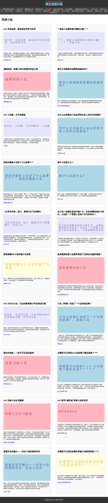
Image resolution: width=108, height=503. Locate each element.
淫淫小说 (19, 9)
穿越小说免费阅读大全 (64, 482)
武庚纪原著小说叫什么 (82, 9)
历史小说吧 (6, 491)
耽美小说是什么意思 (78, 11)
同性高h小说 (39, 9)
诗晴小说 (60, 343)
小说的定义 (18, 11)
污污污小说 (6, 334)
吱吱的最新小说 (8, 202)
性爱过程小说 (7, 383)
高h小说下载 (65, 11)
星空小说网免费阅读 (63, 105)
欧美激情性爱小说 (62, 294)
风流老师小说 (7, 60)
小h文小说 (94, 9)
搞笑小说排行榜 (58, 9)
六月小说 (38, 11)
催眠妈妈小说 (7, 101)
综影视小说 (55, 11)
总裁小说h (89, 11)
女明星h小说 (61, 153)
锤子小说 (60, 199)
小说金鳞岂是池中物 (63, 245)
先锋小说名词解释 (8, 442)
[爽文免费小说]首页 (8, 9)
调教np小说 (6, 283)
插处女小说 (98, 11)
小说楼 (5, 145)
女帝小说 (6, 244)
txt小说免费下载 (62, 391)
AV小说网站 (68, 9)
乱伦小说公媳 (9, 11)
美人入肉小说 (29, 11)
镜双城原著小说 (62, 433)
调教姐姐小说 (29, 9)
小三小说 (48, 9)
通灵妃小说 (46, 11)
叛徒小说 (60, 60)
